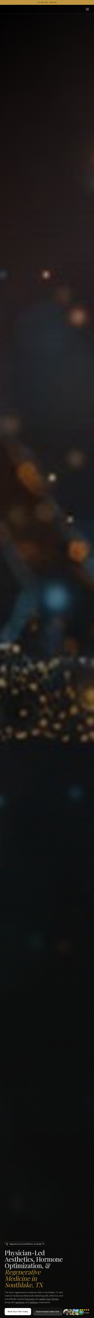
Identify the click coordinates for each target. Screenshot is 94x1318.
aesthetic (20, 1302)
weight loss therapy (49, 1299)
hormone (29, 1299)
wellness (34, 1302)
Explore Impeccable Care (47, 1311)
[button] (86, 9)
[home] (13, 9)
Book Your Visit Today (18, 1311)
